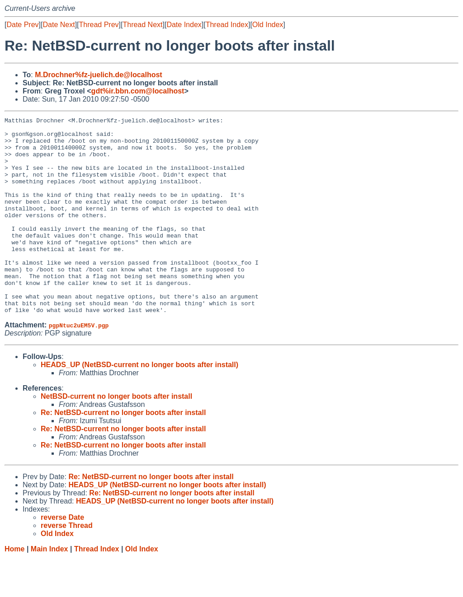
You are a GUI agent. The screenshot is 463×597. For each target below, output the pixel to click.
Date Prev (22, 24)
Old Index (267, 24)
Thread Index (227, 24)
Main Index (49, 588)
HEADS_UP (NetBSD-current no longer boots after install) (139, 404)
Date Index (183, 24)
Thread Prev (99, 24)
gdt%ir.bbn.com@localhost (137, 91)
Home (14, 588)
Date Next (59, 24)
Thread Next (142, 24)
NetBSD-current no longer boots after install (116, 435)
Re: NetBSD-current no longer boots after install (123, 452)
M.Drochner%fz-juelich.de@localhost (98, 75)
